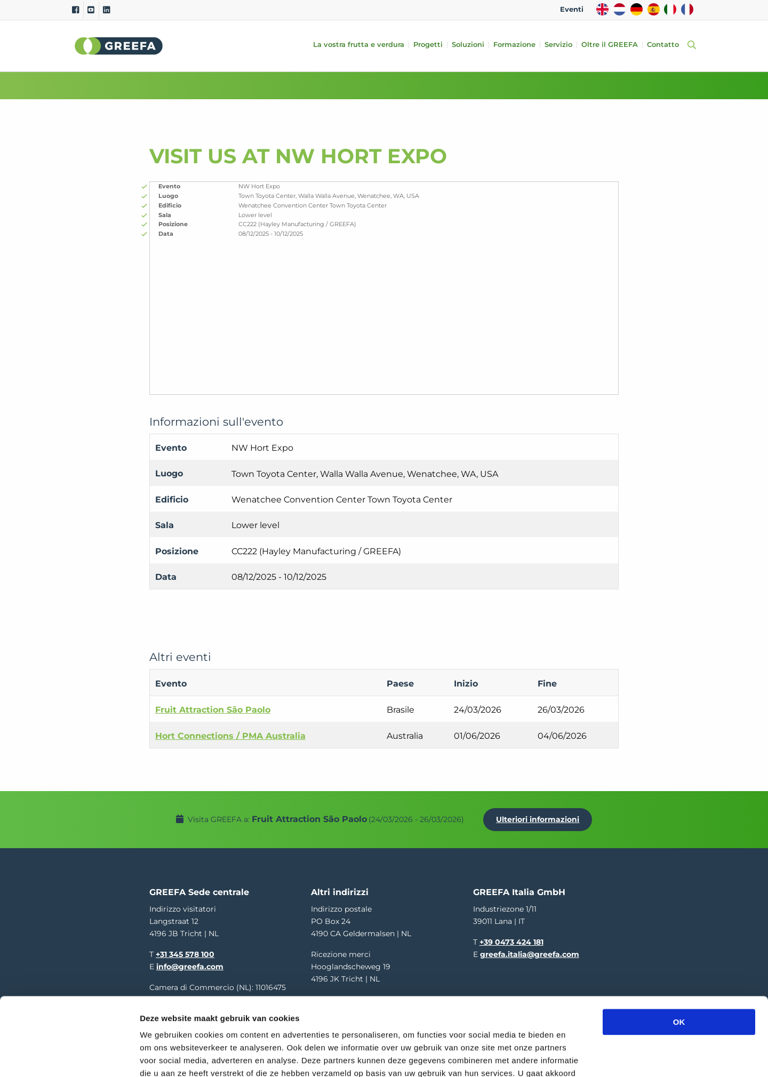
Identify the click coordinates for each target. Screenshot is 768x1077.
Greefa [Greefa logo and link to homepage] (119, 45)
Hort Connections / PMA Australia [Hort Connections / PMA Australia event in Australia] (230, 736)
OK (679, 948)
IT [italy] (670, 9)
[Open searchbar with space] (689, 45)
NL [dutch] (619, 9)
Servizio (558, 45)
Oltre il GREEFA (609, 45)
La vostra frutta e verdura (358, 45)
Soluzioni (468, 45)
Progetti (428, 45)
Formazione (514, 45)
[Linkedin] (106, 10)
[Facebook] (75, 10)
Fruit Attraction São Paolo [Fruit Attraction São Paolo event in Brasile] (212, 710)
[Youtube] (90, 10)
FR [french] (687, 9)
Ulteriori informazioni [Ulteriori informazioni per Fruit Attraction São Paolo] (537, 819)
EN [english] (602, 9)
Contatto (663, 45)
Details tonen (576, 1055)
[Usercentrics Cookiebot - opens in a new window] (69, 1056)
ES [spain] (653, 9)
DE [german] (636, 9)
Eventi (571, 9)
